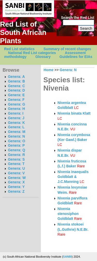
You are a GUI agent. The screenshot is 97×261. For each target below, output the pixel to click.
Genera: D (16, 90)
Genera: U (16, 168)
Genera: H (16, 109)
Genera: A (16, 77)
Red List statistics (19, 49)
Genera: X (16, 182)
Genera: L (16, 127)
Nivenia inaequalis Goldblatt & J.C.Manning (72, 177)
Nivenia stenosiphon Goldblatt (68, 214)
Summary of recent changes (67, 49)
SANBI (67, 256)
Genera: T (16, 164)
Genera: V (16, 173)
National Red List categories (32, 53)
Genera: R (16, 155)
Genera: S (16, 159)
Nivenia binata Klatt (74, 113)
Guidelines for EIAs (75, 57)
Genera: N (16, 136)
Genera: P (16, 145)
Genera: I (16, 113)
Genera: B (16, 81)
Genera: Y (16, 187)
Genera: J (16, 118)
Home (49, 70)
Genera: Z (16, 191)
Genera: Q (16, 150)
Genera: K (16, 123)
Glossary (43, 57)
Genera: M (16, 132)
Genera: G (16, 104)
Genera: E (16, 95)
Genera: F (16, 100)
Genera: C (16, 86)
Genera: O (16, 141)
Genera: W (17, 178)
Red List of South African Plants (23, 32)
